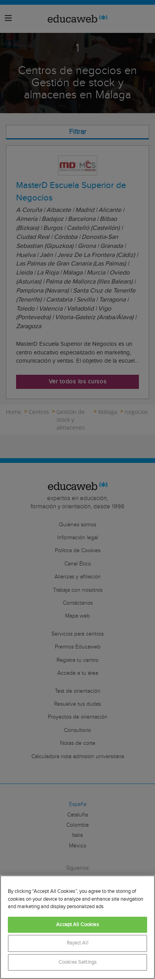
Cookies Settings (77, 962)
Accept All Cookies (77, 925)
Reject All (77, 943)
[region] (77, 927)
